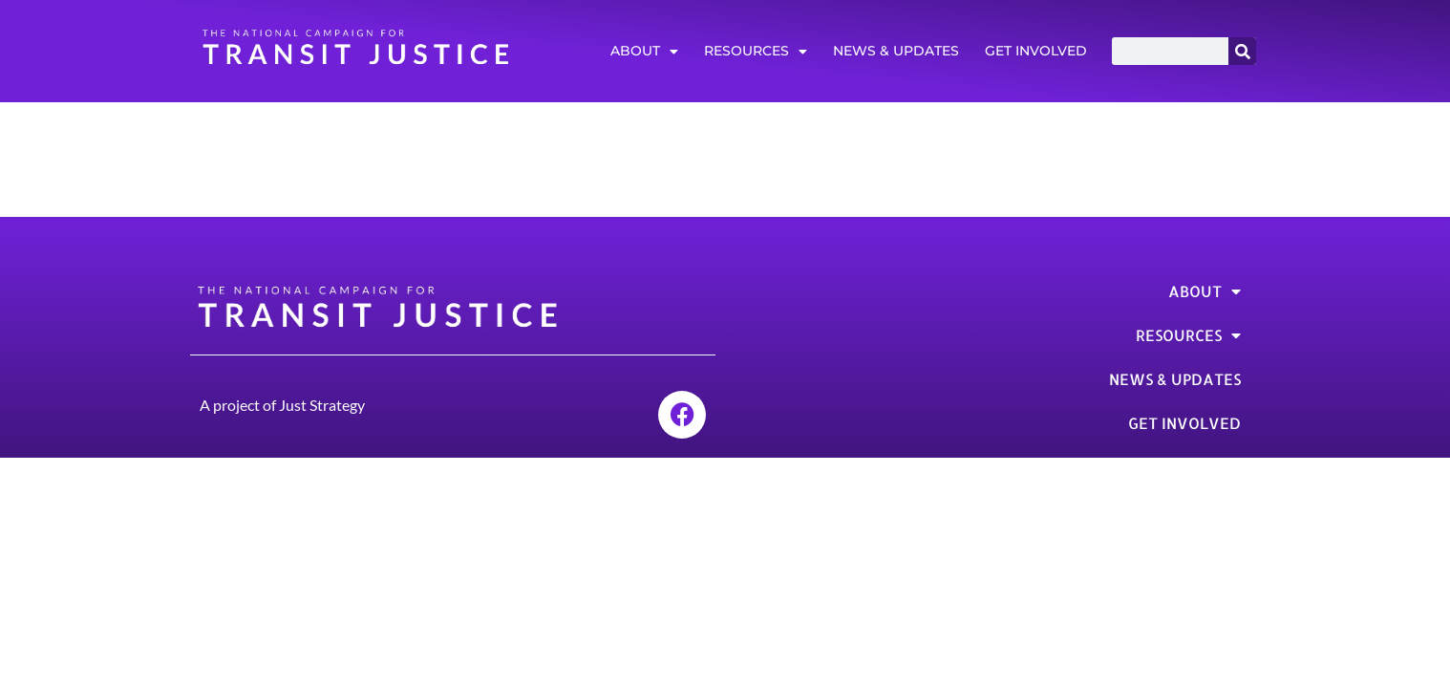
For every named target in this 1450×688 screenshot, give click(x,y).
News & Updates (896, 50)
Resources (755, 51)
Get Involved (1036, 50)
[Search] (1242, 51)
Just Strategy (322, 405)
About (644, 51)
